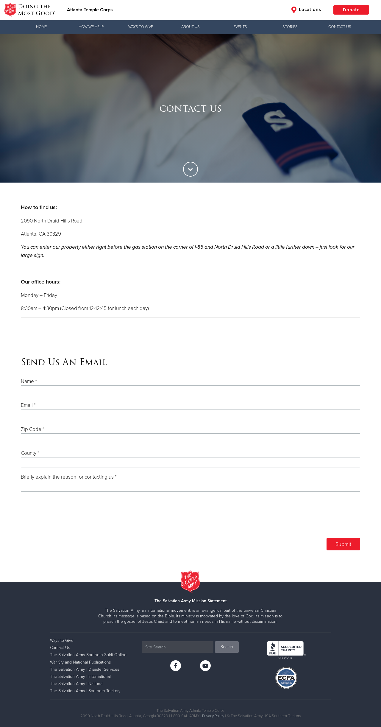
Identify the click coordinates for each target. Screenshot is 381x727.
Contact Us (339, 26)
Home (41, 26)
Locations (306, 10)
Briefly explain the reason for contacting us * (69, 477)
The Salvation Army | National (76, 683)
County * (30, 453)
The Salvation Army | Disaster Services (84, 669)
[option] (190, 108)
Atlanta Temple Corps (90, 10)
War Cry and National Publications (80, 662)
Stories (290, 26)
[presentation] (315, 517)
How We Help (91, 26)
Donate (351, 10)
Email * (28, 405)
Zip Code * (32, 429)
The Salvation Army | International (80, 676)
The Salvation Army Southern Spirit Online (88, 654)
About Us (190, 26)
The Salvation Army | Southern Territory (85, 690)
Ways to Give (140, 26)
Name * (29, 381)
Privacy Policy (213, 716)
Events (240, 26)
